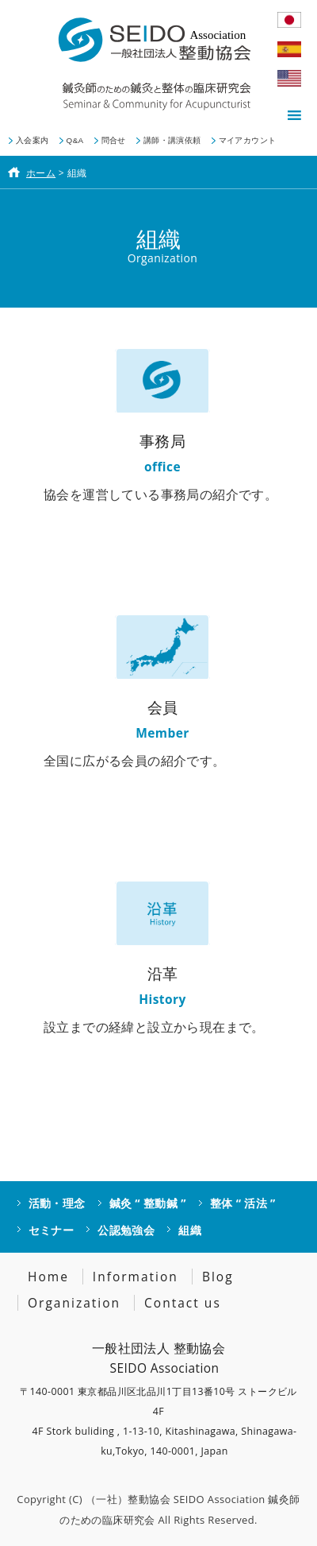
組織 (189, 1230)
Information (135, 1276)
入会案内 (32, 140)
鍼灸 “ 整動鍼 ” (147, 1203)
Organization (74, 1303)
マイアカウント (248, 140)
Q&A (75, 140)
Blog (218, 1276)
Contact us (182, 1303)
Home (48, 1276)
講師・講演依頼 (172, 140)
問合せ (113, 140)
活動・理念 (57, 1203)
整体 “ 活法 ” (243, 1203)
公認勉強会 (126, 1230)
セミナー (51, 1230)
